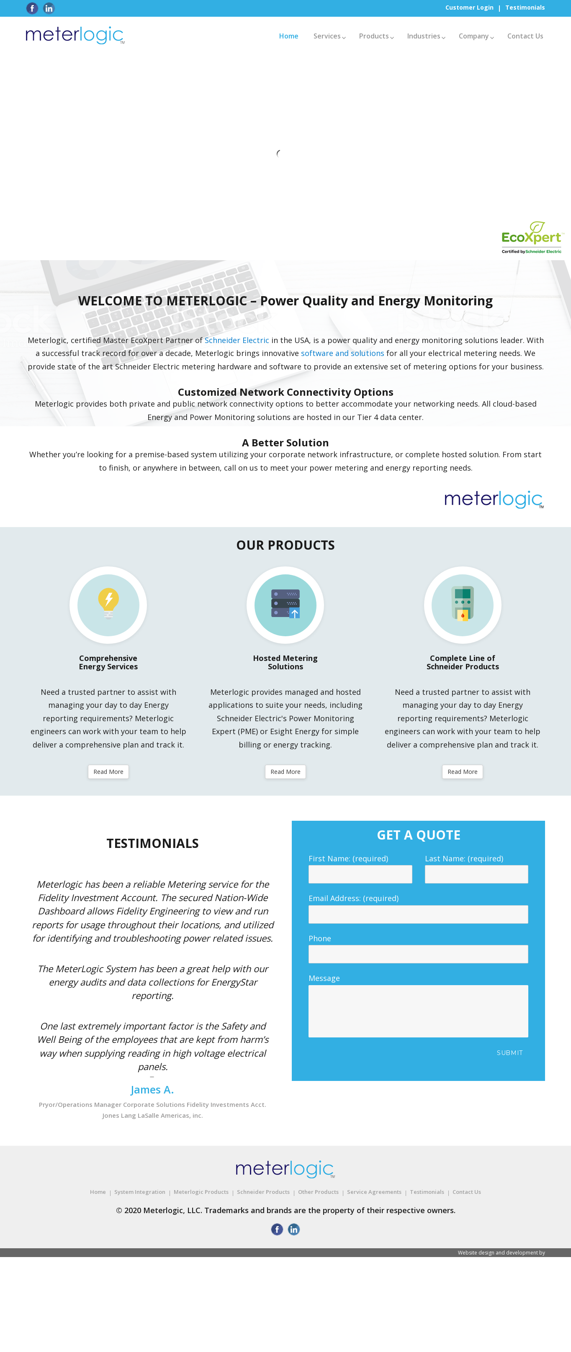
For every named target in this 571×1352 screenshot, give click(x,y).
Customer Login (469, 7)
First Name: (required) (360, 866)
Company (474, 36)
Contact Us (525, 36)
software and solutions (342, 353)
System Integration (139, 1192)
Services (327, 36)
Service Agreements (374, 1192)
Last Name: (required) (477, 866)
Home (288, 36)
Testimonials (525, 7)
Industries (423, 36)
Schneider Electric (237, 340)
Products (374, 36)
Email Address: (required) (418, 906)
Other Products (318, 1192)
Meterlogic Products (201, 1192)
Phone (418, 946)
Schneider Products (263, 1192)
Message (418, 984)
